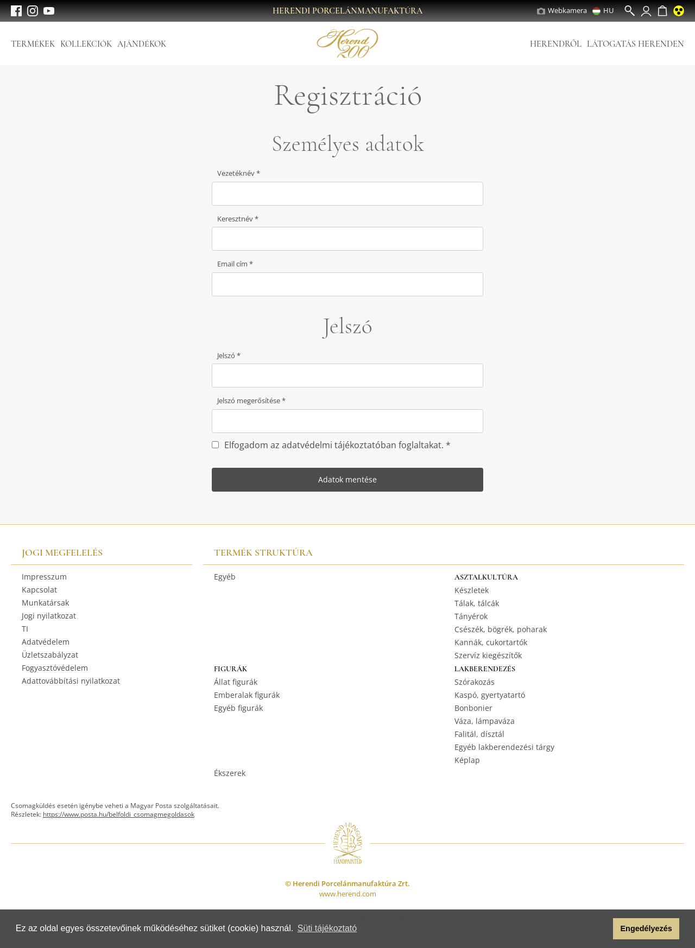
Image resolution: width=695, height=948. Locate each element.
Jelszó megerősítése (249, 400)
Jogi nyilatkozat (49, 615)
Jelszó (227, 355)
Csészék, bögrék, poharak (500, 629)
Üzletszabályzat (50, 655)
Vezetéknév (236, 173)
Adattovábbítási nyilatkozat (71, 681)
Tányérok (471, 616)
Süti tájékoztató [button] (327, 928)
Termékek (33, 44)
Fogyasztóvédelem (55, 668)
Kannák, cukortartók (490, 642)
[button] (602, 929)
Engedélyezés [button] (646, 928)
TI (25, 628)
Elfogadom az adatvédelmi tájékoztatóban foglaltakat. (335, 445)
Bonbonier (473, 708)
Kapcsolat (39, 589)
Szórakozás (474, 682)
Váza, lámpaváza (484, 721)
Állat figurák (235, 682)
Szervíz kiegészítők (488, 655)
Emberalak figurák (247, 695)
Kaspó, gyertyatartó (489, 695)
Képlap (467, 760)
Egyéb (225, 576)
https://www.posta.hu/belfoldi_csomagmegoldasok (118, 814)
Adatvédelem (46, 642)
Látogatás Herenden (635, 44)
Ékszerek (229, 773)
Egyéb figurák (238, 708)
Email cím (233, 264)
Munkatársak (45, 602)
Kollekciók (86, 44)
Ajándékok (141, 44)
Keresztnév (236, 219)
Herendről (556, 44)
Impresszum (44, 576)
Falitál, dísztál (479, 734)
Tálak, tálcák (476, 603)
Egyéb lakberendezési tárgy (504, 747)
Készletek (471, 590)
